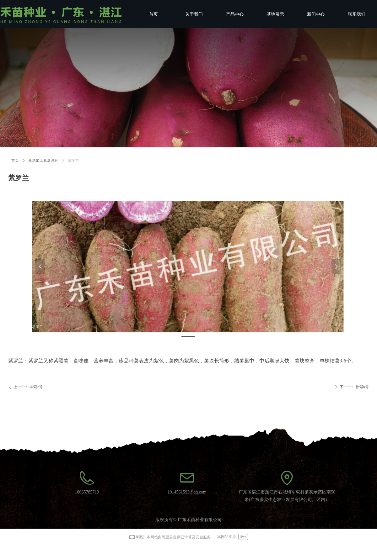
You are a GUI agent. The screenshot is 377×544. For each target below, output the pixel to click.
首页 (15, 160)
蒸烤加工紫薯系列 (43, 160)
